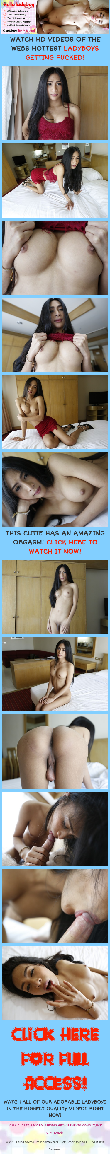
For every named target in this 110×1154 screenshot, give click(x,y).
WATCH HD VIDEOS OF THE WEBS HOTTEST (55, 48)
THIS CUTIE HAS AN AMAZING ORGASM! (55, 542)
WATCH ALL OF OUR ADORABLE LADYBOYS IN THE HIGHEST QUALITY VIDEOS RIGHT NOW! (55, 1108)
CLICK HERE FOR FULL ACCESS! (55, 1059)
